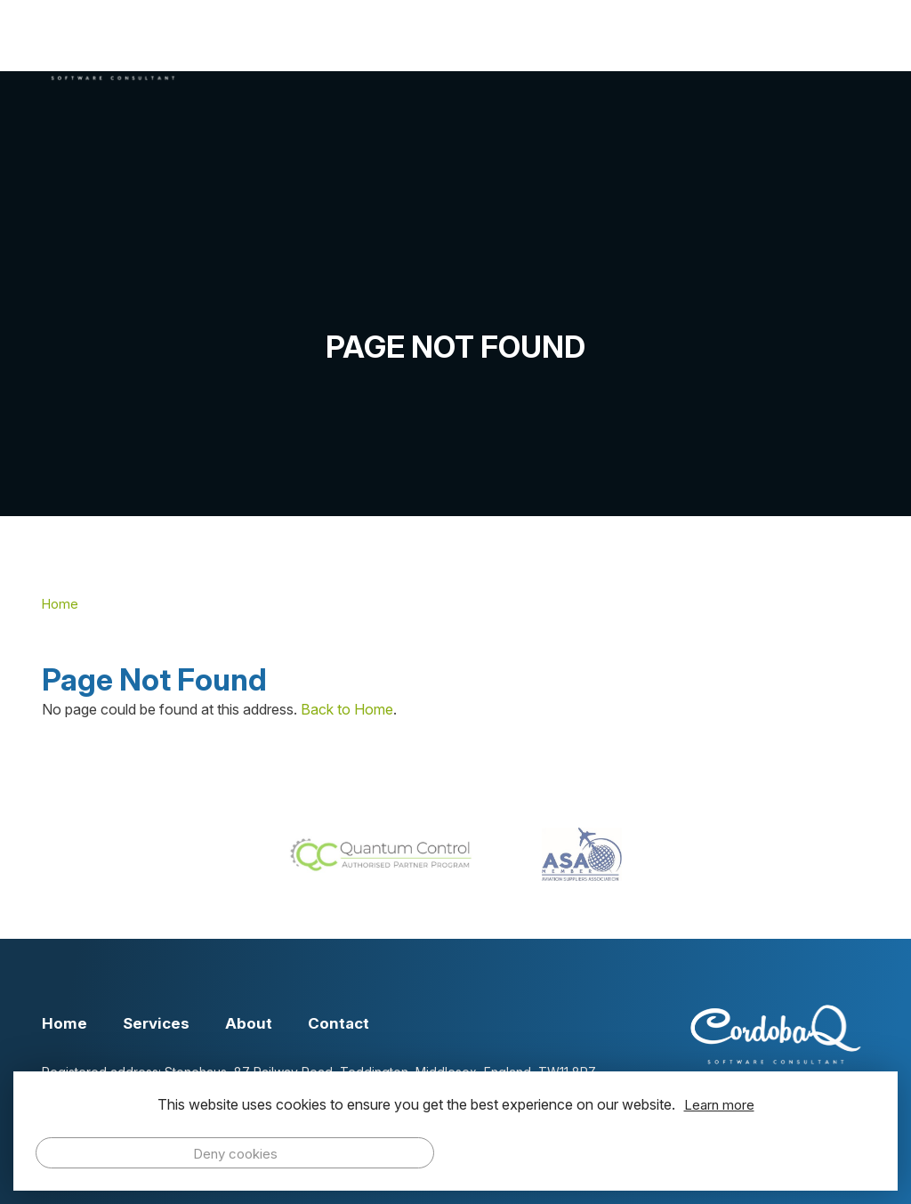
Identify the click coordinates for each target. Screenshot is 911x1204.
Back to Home (347, 709)
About (600, 50)
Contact (813, 50)
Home (380, 50)
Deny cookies (235, 1153)
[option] (455, 293)
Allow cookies (676, 1152)
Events (703, 50)
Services (489, 50)
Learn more (719, 1104)
